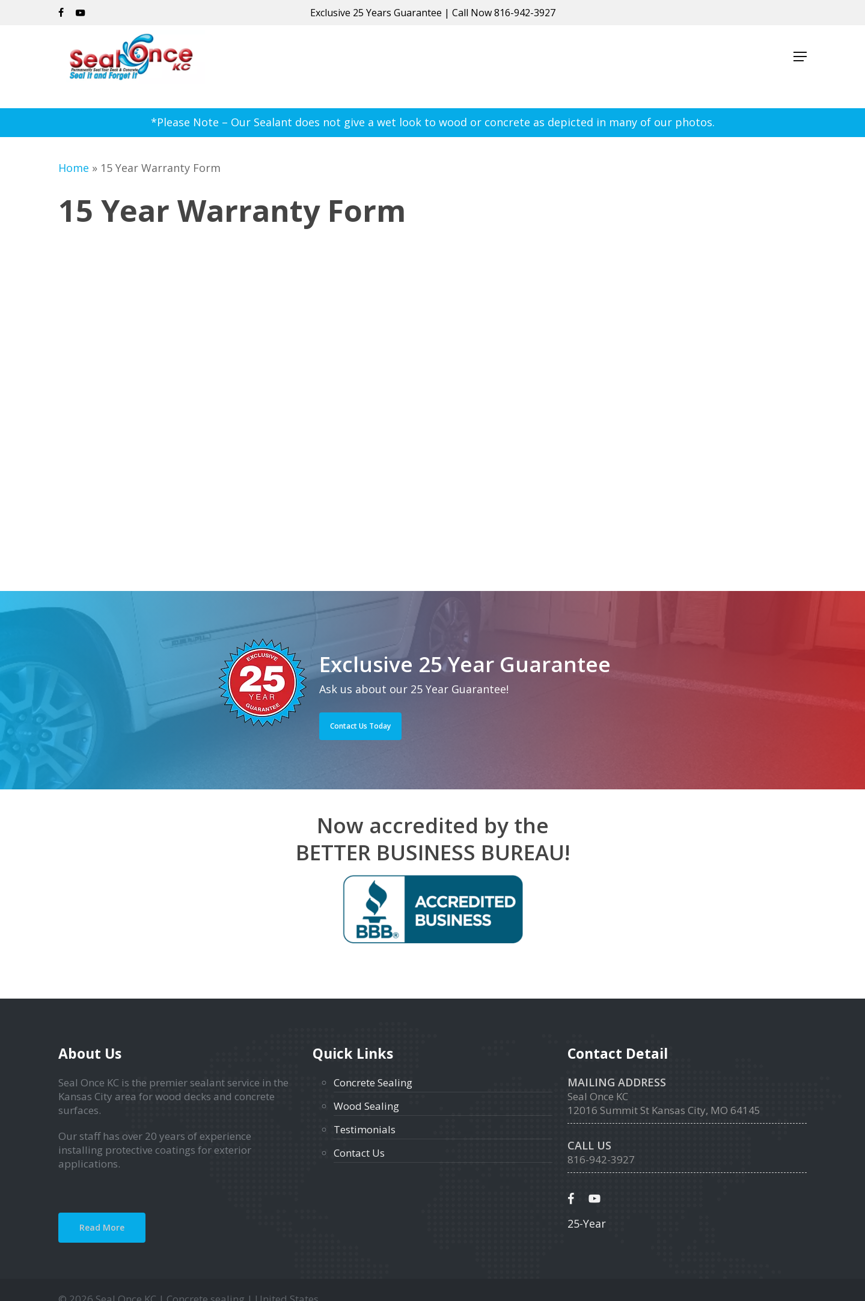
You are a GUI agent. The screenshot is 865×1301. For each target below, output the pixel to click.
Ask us (335, 689)
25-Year (586, 1223)
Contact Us (359, 1153)
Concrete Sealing (373, 1082)
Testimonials (365, 1129)
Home (73, 168)
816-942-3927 (524, 12)
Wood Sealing (366, 1106)
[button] (800, 67)
